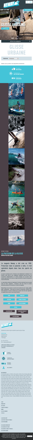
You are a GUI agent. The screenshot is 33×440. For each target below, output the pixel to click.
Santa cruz (10, 390)
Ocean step (5, 387)
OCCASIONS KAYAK (4, 430)
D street (16, 377)
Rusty (2, 390)
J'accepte (30, 436)
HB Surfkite (26, 381)
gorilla (18, 381)
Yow (25, 396)
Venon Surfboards (6, 396)
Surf (9, 295)
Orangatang (9, 387)
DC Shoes (24, 377)
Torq (20, 394)
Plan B (21, 387)
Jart (26, 382)
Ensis (12, 380)
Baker (29, 374)
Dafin (18, 377)
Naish (7, 385)
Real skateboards (11, 388)
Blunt (7, 375)
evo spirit (16, 380)
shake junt (19, 390)
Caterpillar (17, 375)
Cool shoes (3, 377)
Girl (15, 381)
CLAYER (27, 375)
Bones (9, 375)
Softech (26, 391)
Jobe (27, 382)
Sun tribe (26, 393)
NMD (15, 385)
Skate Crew (28, 390)
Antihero (20, 374)
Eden (2, 380)
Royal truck (25, 388)
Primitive (28, 387)
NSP (24, 385)
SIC (22, 390)
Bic (1, 375)
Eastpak (27, 378)
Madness (22, 384)
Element (4, 380)
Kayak (9, 303)
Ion (21, 382)
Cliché (30, 375)
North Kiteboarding (20, 385)
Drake (10, 378)
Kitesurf (9, 299)
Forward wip (8, 381)
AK (1, 374)
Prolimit (2, 388)
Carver (14, 375)
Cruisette (9, 377)
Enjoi (10, 380)
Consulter (5, 28)
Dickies (29, 377)
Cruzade (13, 377)
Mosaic (2, 385)
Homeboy (12, 382)
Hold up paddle (8, 382)
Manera (26, 384)
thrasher (17, 394)
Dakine (21, 377)
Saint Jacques (6, 390)
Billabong (4, 375)
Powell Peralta (24, 387)
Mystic (5, 385)
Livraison (3, 347)
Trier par (5, 58)
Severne (16, 390)
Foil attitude (3, 381)
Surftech (10, 394)
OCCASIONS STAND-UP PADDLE (7, 428)
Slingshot (9, 391)
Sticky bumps (22, 393)
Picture (18, 387)
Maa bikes (19, 384)
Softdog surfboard (21, 391)
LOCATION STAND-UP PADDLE (6, 419)
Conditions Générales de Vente (8, 344)
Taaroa (13, 394)
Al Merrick (11, 374)
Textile (15, 307)
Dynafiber (24, 378)
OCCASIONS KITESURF (5, 426)
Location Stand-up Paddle (22, 311)
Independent (18, 382)
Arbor (23, 374)
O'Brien (26, 385)
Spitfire (12, 393)
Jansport (23, 382)
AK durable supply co (6, 374)
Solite (2, 393)
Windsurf (22, 295)
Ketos (6, 384)
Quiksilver (5, 388)
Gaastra (13, 381)
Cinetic (25, 375)
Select (13, 390)
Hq (15, 382)
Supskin (29, 393)
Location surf (9, 311)
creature (6, 377)
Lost (14, 384)
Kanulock (2, 384)
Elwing (7, 380)
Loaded (8, 384)
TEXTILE (2, 413)
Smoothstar (13, 391)
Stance (15, 393)
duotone (20, 378)
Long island (12, 384)
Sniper (17, 391)
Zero (27, 396)
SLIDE (7, 391)
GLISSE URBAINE (4, 411)
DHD (26, 377)
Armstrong (26, 374)
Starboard (17, 393)
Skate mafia (3, 391)
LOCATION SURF (4, 418)
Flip (27, 380)
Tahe (15, 394)
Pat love (15, 387)
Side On (24, 390)
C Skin (12, 375)
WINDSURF (3, 403)
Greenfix (20, 381)
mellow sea (29, 384)
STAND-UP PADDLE (4, 407)
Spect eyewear (8, 393)
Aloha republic (16, 374)
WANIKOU (17, 396)
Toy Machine (23, 394)
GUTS (23, 381)
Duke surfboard (16, 378)
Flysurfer (29, 380)
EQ (13, 380)
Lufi (16, 384)
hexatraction (3, 382)
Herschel (30, 381)
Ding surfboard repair (4, 378)
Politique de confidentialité (7, 346)
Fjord (25, 380)
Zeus (29, 396)
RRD (28, 388)
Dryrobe (12, 378)
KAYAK (2, 409)
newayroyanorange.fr (7, 342)
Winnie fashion (22, 396)
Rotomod (21, 388)
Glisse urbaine (22, 303)
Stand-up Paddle (22, 299)
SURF (2, 402)
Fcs (23, 380)
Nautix (10, 385)
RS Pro (30, 388)
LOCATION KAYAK (4, 421)
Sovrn (4, 393)
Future (11, 381)
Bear (31, 374)
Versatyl (14, 396)
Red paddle (16, 388)
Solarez (28, 391)
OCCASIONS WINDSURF (5, 425)
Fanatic (21, 380)
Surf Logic (3, 394)
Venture (11, 396)
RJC (19, 388)
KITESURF (3, 405)
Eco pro (30, 378)
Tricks (27, 394)
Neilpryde (12, 385)
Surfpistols (7, 394)
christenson (21, 375)
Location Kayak (15, 316)
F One (19, 380)
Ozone (13, 387)
